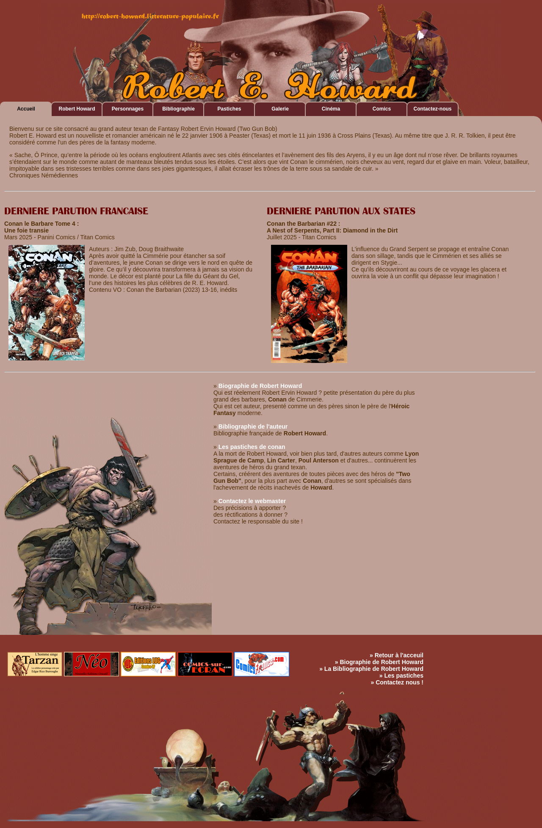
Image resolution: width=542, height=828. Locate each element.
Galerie (280, 109)
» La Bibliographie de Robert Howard (371, 668)
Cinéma (331, 109)
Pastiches (229, 109)
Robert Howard (76, 109)
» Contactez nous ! (397, 682)
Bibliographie (178, 109)
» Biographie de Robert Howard (379, 662)
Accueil (26, 109)
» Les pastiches (401, 675)
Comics (382, 109)
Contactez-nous (433, 109)
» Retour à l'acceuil (396, 655)
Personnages (128, 109)
